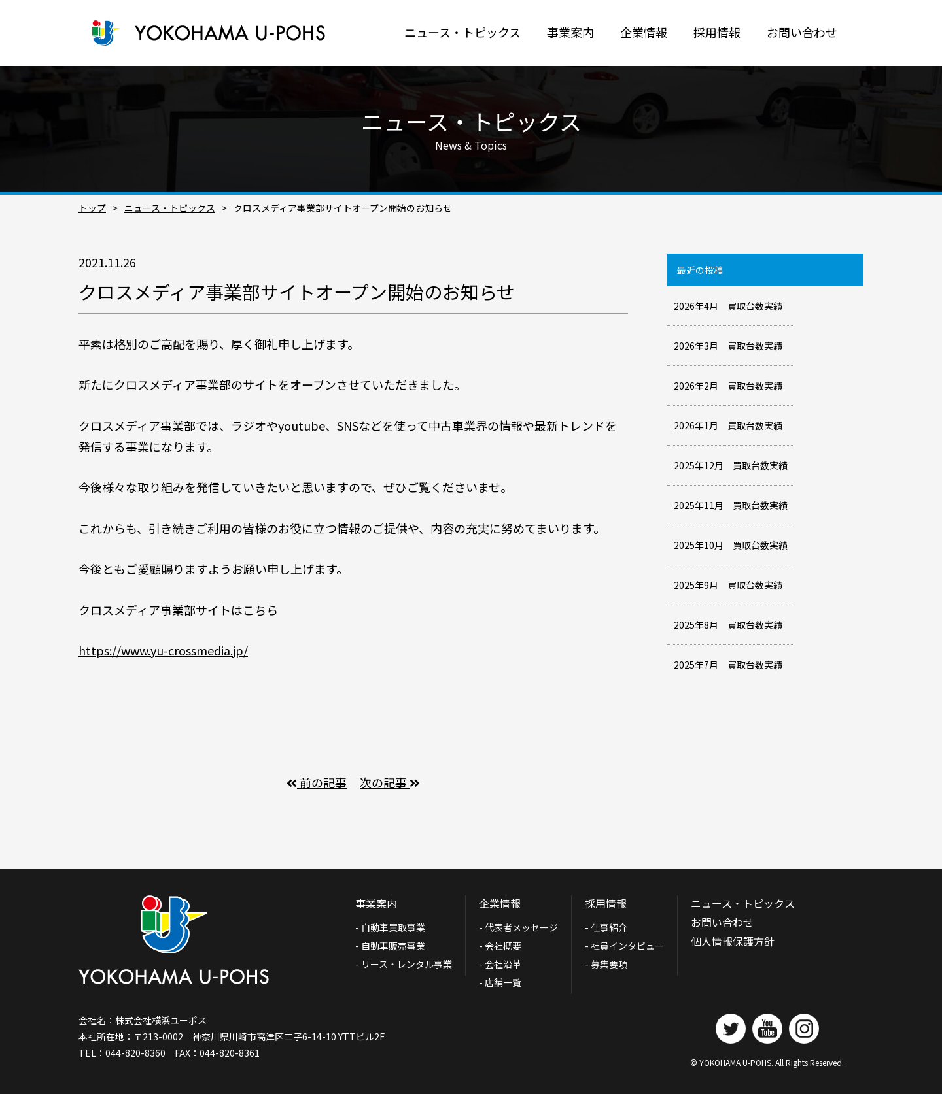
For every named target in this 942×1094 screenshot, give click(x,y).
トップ (92, 207)
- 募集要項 (606, 963)
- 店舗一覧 (500, 982)
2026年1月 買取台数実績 (728, 425)
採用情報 (717, 32)
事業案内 (570, 32)
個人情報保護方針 (733, 941)
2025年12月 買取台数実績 (731, 465)
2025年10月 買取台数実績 (731, 545)
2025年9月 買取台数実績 (728, 584)
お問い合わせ (802, 32)
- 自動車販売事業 (390, 945)
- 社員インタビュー (624, 945)
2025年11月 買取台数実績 (731, 505)
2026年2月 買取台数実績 (728, 385)
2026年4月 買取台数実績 (728, 305)
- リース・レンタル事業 (403, 963)
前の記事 (317, 782)
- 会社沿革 (500, 963)
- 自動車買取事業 (394, 927)
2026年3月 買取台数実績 (728, 345)
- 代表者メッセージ (518, 927)
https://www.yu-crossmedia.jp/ (163, 650)
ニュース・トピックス (462, 32)
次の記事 (390, 782)
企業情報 (643, 32)
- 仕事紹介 (606, 927)
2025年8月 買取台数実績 (728, 624)
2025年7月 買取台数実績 (728, 664)
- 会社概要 (500, 945)
